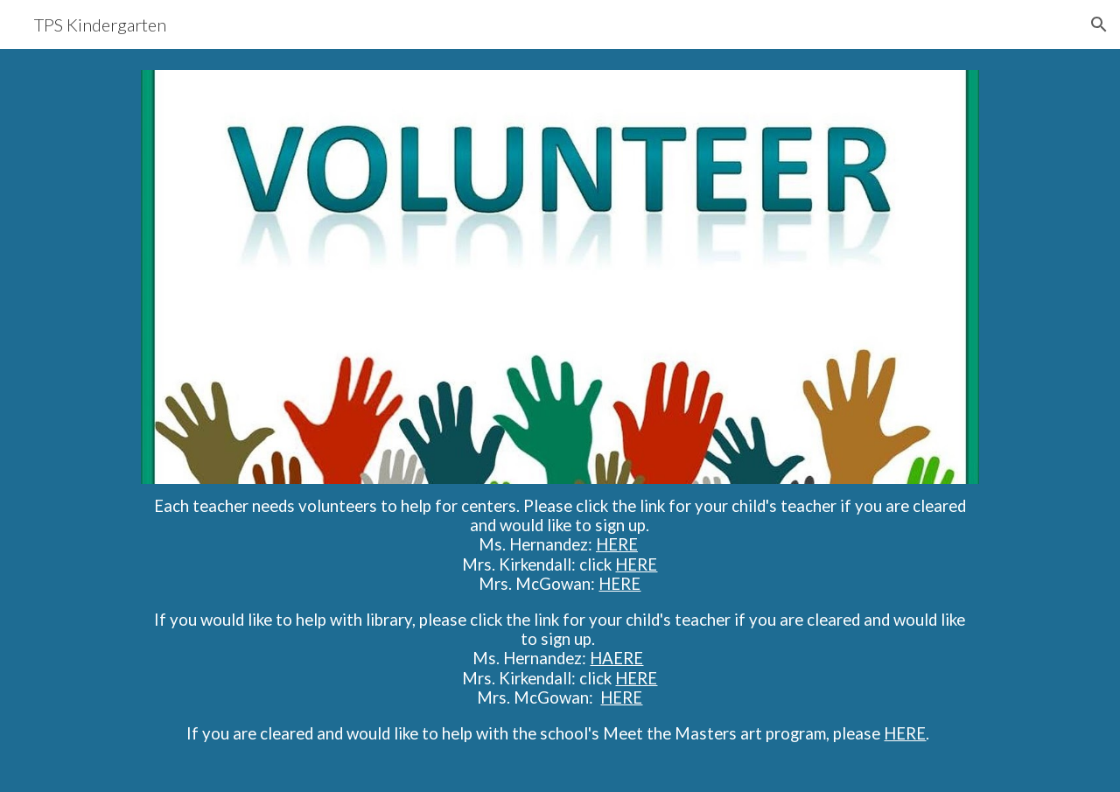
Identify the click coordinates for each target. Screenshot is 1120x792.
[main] (559, 627)
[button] (1099, 25)
